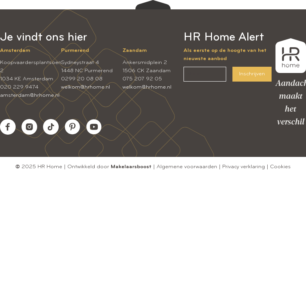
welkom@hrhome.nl (85, 87)
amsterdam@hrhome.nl (29, 95)
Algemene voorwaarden (187, 167)
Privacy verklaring (243, 167)
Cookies (280, 167)
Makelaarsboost (131, 167)
